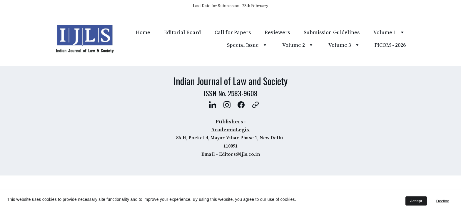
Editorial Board (182, 32)
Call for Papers (233, 32)
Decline (442, 201)
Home (143, 32)
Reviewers (277, 32)
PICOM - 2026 (390, 45)
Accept (416, 201)
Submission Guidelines (332, 32)
